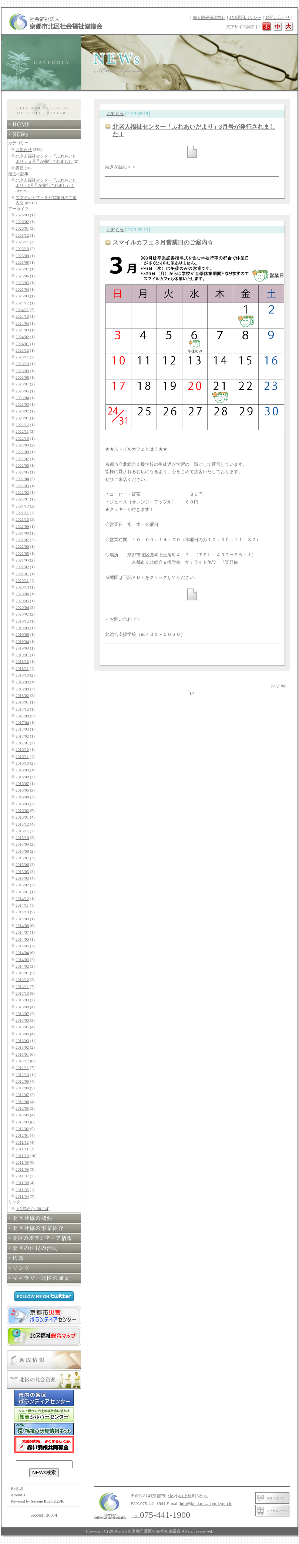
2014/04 (22, 952)
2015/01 (22, 892)
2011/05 (22, 1189)
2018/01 (22, 702)
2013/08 (22, 1007)
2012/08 (22, 1088)
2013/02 (22, 1047)
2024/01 (22, 343)
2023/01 (22, 418)
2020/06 (22, 593)
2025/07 (22, 269)
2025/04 (22, 289)
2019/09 (22, 628)
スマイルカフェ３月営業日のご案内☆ (162, 242)
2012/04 (22, 1115)
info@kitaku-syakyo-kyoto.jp (206, 1503)
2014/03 (22, 959)
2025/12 (22, 235)
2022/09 (22, 445)
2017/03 (22, 729)
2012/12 (22, 1061)
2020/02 (22, 614)
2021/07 (22, 539)
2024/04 (22, 323)
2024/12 (22, 303)
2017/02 (22, 736)
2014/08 (22, 925)
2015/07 (22, 858)
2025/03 (22, 296)
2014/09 (22, 919)
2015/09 (22, 844)
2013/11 (22, 986)
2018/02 (22, 695)
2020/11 (22, 580)
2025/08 (22, 262)
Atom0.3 (18, 1495)
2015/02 (22, 885)
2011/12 (22, 1142)
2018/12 (22, 661)
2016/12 (22, 749)
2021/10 (22, 519)
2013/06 (22, 1020)
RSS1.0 (17, 1488)
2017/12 (22, 709)
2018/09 (22, 682)
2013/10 (22, 993)
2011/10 (22, 1155)
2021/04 (22, 560)
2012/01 (22, 1135)
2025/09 (22, 255)
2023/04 (22, 397)
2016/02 (22, 810)
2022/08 (22, 451)
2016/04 (22, 797)
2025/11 (22, 242)
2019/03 (22, 648)
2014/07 (22, 932)
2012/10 (22, 1074)
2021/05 (22, 553)
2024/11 (22, 309)
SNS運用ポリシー (245, 17)
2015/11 (22, 831)
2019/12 (22, 621)
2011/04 (22, 1196)
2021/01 (22, 574)
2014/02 (22, 966)
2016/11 (22, 756)
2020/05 (22, 601)
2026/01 (22, 228)
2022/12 (22, 424)
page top (278, 685)
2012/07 (22, 1094)
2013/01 (22, 1054)
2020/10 (22, 587)
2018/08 (22, 689)
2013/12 (22, 979)
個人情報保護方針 (209, 17)
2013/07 (22, 1013)
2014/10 (22, 912)
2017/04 (22, 722)
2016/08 (22, 777)
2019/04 (22, 641)
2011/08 (22, 1169)
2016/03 (22, 804)
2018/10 (22, 675)
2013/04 (22, 1034)
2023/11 (22, 357)
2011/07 (22, 1176)
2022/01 (22, 499)
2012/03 (22, 1122)
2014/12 (22, 898)
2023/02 (22, 411)
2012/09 (22, 1081)
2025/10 (22, 248)
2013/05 (22, 1027)
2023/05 (22, 391)
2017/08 (22, 716)
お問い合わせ (277, 17)
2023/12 (22, 350)
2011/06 (22, 1182)
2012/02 (22, 1128)
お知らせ (24, 149)
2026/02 (22, 221)
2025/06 (22, 276)
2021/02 (22, 566)
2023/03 (22, 404)
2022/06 (22, 465)
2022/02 (22, 492)
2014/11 (22, 905)
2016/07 (22, 783)
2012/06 (22, 1101)
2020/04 (22, 607)
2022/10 (22, 438)
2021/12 (22, 506)
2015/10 (22, 837)
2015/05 (22, 871)
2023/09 (22, 370)
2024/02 (22, 336)
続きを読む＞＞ (120, 166)
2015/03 (22, 878)
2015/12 (22, 824)
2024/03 (22, 330)
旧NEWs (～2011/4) (33, 1208)
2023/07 (22, 384)
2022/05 (22, 472)
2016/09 (22, 770)
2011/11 (22, 1149)
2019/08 (22, 634)
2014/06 (22, 939)
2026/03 (22, 215)
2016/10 (22, 763)
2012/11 (22, 1067)
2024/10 (22, 316)
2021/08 (22, 533)
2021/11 (22, 512)
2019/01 (22, 655)
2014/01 (22, 973)
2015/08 (22, 851)
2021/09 (22, 526)
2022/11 (22, 431)
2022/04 (22, 478)
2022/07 (22, 458)
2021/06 (22, 546)
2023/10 (22, 363)
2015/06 (22, 864)
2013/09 (22, 1000)
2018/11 (22, 668)
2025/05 (22, 282)
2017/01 (22, 743)
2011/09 (22, 1162)
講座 (20, 168)
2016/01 (22, 817)
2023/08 (22, 377)
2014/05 (22, 946)
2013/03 (22, 1040)
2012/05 (22, 1108)
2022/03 (22, 485)
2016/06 (22, 790)
